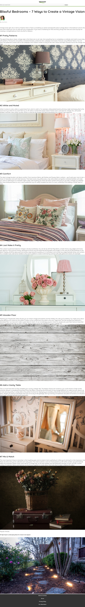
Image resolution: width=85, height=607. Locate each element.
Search (66, 4)
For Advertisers (42, 604)
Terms (42, 598)
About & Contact (42, 595)
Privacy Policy (42, 601)
